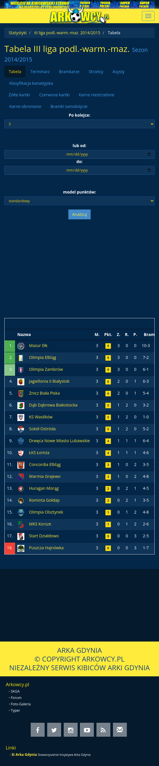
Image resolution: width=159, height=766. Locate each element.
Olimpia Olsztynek (46, 512)
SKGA (15, 691)
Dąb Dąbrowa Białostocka (53, 405)
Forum (16, 697)
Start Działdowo (44, 536)
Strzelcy (96, 71)
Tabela (15, 71)
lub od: (80, 145)
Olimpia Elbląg (42, 357)
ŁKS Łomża (39, 452)
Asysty (119, 71)
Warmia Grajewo (45, 476)
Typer (15, 710)
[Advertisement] (79, 268)
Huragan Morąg (44, 488)
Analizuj (79, 214)
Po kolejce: (79, 115)
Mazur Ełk (38, 345)
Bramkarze (69, 71)
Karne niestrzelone (96, 94)
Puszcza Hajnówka (46, 547)
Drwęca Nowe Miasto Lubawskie (59, 440)
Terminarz (40, 71)
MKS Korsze (40, 524)
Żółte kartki (19, 94)
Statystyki (18, 32)
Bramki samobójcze (68, 106)
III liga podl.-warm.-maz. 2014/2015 (67, 32)
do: (79, 161)
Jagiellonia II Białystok (49, 381)
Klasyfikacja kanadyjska (31, 83)
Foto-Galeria (21, 704)
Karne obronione (25, 106)
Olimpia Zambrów (46, 369)
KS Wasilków (40, 417)
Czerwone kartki (54, 94)
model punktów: (79, 192)
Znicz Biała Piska (44, 393)
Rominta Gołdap (44, 500)
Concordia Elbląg (45, 464)
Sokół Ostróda (42, 428)
